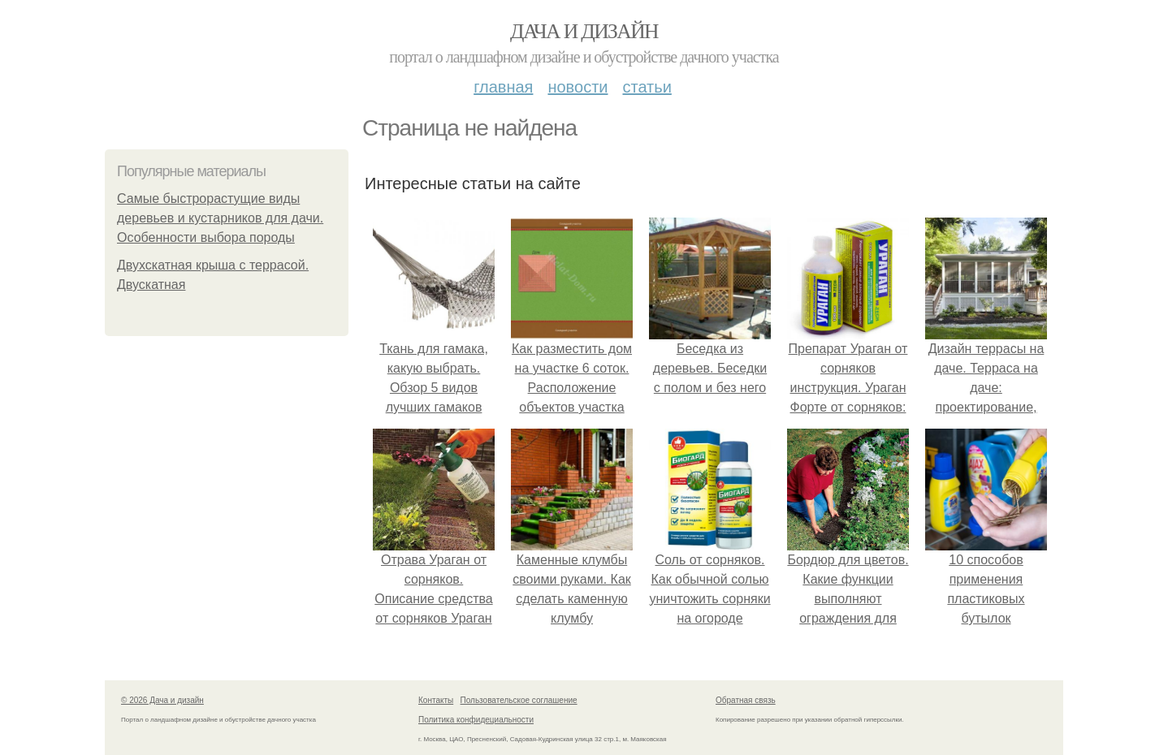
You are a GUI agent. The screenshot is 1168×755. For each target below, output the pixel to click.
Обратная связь (746, 700)
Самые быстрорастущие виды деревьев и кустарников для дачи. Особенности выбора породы (220, 218)
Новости (577, 87)
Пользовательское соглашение (519, 700)
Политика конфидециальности (476, 719)
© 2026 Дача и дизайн (162, 700)
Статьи (646, 87)
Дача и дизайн (584, 31)
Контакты (435, 700)
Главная (503, 87)
